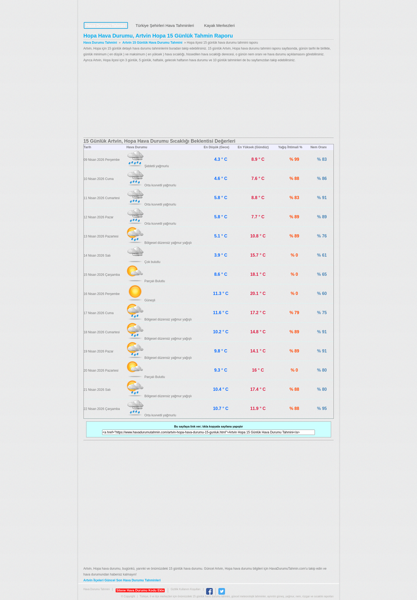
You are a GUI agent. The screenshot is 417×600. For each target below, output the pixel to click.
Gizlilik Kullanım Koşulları (186, 589)
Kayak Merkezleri (219, 25)
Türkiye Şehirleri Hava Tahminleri (165, 25)
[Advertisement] (209, 100)
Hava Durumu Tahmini (117, 9)
